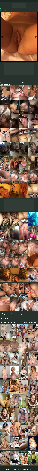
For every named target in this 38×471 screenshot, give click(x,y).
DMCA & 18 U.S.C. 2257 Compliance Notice (25, 469)
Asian (19, 1)
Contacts (8, 469)
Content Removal (14, 469)
